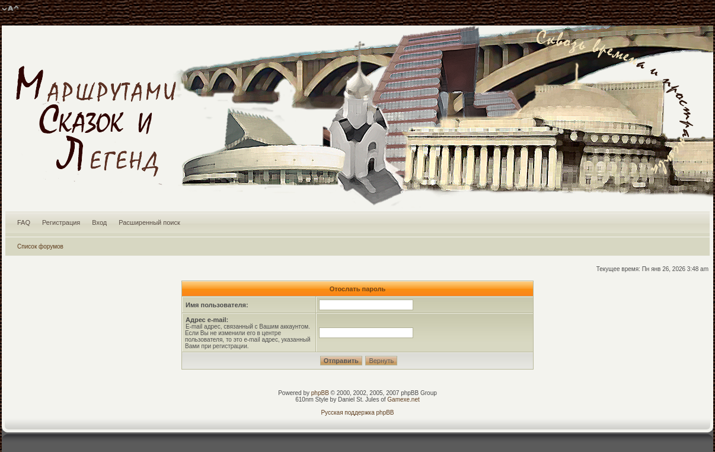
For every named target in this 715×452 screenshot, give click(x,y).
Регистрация (61, 222)
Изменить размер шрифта (10, 9)
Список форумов (40, 246)
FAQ (23, 222)
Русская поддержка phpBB (357, 412)
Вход (99, 222)
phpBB (320, 393)
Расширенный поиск (149, 222)
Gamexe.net (403, 399)
